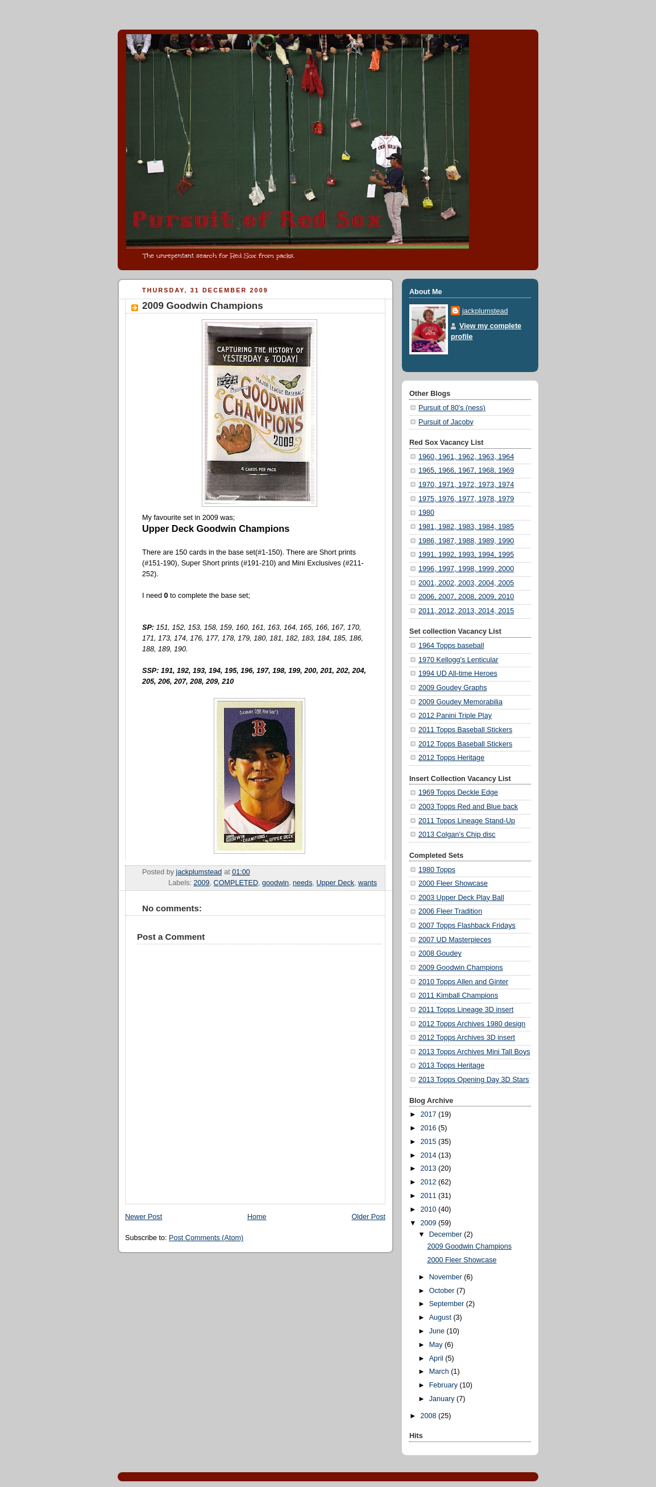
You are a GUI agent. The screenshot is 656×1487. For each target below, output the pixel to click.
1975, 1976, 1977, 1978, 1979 (466, 499)
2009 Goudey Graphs (452, 688)
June (438, 1331)
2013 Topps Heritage (451, 1065)
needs (302, 883)
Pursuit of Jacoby (446, 422)
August (441, 1317)
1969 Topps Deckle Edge (458, 792)
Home (257, 1217)
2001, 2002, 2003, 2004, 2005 (466, 583)
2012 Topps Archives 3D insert (466, 1038)
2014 (430, 1155)
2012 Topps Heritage (451, 758)
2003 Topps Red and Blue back (468, 807)
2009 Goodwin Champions (460, 968)
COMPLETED (236, 883)
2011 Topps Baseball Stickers (465, 730)
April (437, 1358)
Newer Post (143, 1217)
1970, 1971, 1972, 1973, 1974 (466, 485)
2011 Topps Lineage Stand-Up (466, 821)
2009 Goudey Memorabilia (460, 702)
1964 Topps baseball (451, 646)
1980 (426, 513)
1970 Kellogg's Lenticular (458, 660)
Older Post (368, 1217)
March (440, 1372)
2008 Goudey (440, 953)
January (442, 1399)
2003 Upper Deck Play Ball (461, 898)
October (442, 1291)
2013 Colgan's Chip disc (457, 834)
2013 (430, 1168)
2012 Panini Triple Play (455, 716)
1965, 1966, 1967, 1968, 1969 (466, 470)
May (437, 1345)
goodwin (275, 883)
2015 (430, 1142)
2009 (202, 883)
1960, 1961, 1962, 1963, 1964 (466, 457)
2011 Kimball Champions (458, 995)
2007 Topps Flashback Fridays (467, 926)
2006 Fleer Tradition (450, 911)
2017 (430, 1114)
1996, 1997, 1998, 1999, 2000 (466, 569)
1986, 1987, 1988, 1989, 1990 (466, 541)
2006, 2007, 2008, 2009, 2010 (466, 597)
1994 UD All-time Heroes (457, 674)
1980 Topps (436, 870)
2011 (430, 1196)
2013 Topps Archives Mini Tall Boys (474, 1052)
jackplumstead (485, 311)
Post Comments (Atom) (206, 1238)
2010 (430, 1209)
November (446, 1277)
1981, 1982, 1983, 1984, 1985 (466, 527)
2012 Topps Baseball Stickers (465, 744)
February (444, 1385)
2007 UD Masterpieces (454, 940)
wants (367, 883)
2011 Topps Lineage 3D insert (465, 1010)
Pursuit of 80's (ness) (451, 408)
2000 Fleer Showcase (453, 883)
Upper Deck (335, 883)
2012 (430, 1182)
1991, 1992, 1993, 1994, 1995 (466, 555)
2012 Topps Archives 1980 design (471, 1024)
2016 (430, 1128)
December (446, 1234)
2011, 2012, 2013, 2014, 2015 (466, 611)
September (447, 1304)
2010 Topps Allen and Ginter (463, 982)
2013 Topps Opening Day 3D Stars (473, 1080)
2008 (430, 1416)
